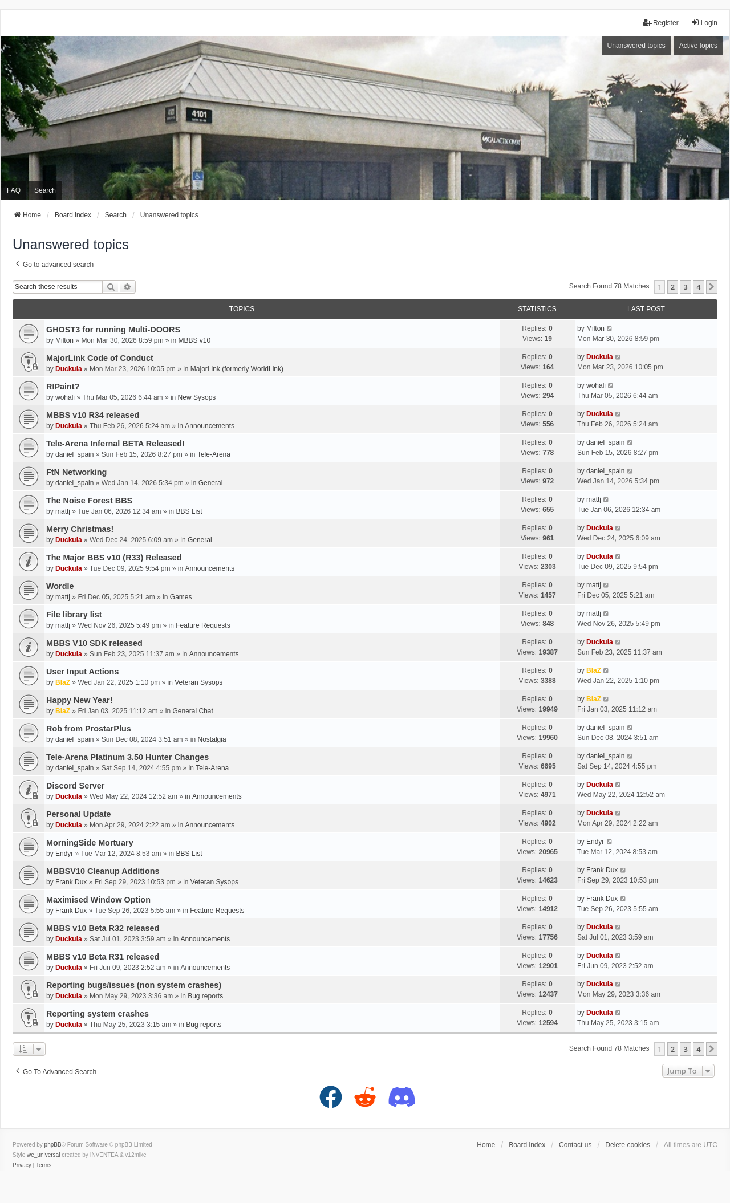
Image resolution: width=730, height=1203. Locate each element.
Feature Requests (203, 625)
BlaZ (62, 682)
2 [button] (673, 287)
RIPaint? (62, 386)
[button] (711, 287)
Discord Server (75, 785)
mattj (62, 511)
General (210, 483)
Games (181, 597)
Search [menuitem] (45, 190)
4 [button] (698, 287)
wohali (65, 397)
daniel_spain (74, 454)
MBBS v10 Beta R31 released (102, 956)
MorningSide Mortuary (89, 842)
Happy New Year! (79, 700)
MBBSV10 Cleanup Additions (103, 871)
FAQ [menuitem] (14, 190)
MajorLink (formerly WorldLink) (236, 369)
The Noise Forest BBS (89, 500)
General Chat (192, 711)
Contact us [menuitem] (575, 1145)
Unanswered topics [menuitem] (636, 46)
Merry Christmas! (79, 529)
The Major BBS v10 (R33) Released (114, 557)
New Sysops (197, 397)
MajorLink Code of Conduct (99, 358)
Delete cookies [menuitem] (627, 1145)
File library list (74, 614)
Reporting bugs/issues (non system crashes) (133, 985)
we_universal (43, 1155)
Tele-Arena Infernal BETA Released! (115, 443)
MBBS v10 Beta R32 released (102, 928)
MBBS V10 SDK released (94, 643)
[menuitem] (22, 1165)
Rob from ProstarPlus (88, 728)
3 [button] (685, 287)
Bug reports (205, 996)
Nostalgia (212, 739)
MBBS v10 (194, 340)
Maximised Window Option (98, 899)
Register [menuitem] (661, 22)
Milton (64, 340)
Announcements (209, 426)
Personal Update (78, 814)
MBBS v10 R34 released (92, 415)
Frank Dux (71, 882)
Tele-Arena (213, 454)
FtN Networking (76, 472)
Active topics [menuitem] (698, 46)
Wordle (60, 586)
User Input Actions (82, 671)
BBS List (189, 511)
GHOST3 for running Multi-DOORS (113, 329)
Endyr (64, 853)
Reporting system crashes (97, 1013)
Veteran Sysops (198, 682)
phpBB (53, 1144)
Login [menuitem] (704, 22)
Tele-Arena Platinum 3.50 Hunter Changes (127, 757)
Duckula (68, 369)
